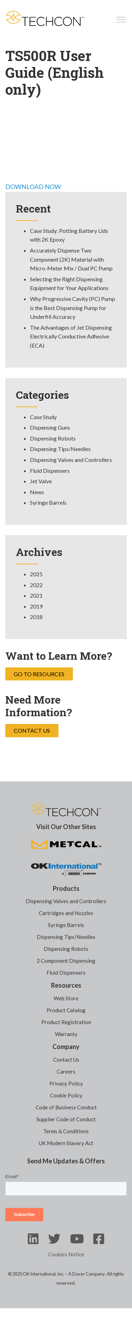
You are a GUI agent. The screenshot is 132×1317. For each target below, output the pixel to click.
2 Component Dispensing (66, 960)
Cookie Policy (66, 1095)
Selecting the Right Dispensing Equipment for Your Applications (69, 283)
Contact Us (32, 730)
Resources (66, 985)
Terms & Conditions (66, 1131)
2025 (36, 574)
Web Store (66, 998)
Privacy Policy (66, 1083)
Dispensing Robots (53, 438)
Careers (66, 1071)
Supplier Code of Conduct (66, 1119)
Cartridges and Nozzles (66, 913)
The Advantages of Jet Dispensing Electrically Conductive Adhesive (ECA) (71, 336)
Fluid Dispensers (50, 470)
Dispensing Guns (50, 427)
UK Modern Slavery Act (66, 1143)
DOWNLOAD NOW (33, 186)
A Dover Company (86, 1274)
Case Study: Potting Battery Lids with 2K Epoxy (69, 235)
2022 (36, 585)
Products (66, 888)
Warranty (66, 1034)
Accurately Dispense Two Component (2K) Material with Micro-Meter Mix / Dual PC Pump (71, 259)
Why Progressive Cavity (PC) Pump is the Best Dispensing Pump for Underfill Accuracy (72, 307)
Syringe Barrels (48, 502)
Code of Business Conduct (66, 1107)
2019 (36, 606)
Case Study (43, 417)
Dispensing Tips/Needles (60, 448)
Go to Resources (39, 674)
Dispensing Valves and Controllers (71, 459)
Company (66, 1046)
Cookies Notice (66, 1254)
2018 (36, 616)
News (37, 492)
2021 (36, 595)
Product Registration (66, 1022)
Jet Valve (41, 481)
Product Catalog (66, 1010)
